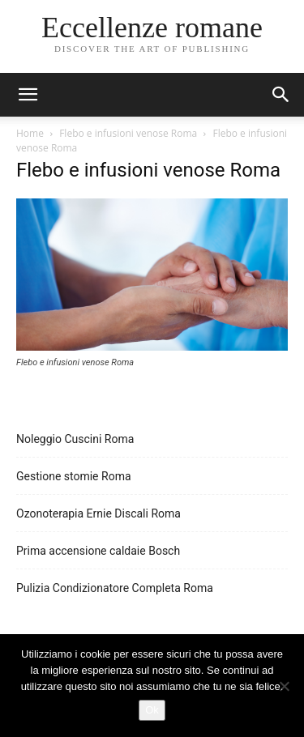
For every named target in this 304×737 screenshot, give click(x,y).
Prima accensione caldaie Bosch (98, 550)
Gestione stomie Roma (73, 476)
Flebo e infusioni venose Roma (128, 133)
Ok (152, 710)
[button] (281, 95)
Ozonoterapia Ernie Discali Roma (98, 513)
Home (30, 133)
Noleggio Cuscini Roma (75, 438)
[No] (284, 686)
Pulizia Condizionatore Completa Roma (114, 588)
